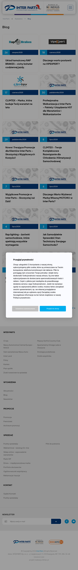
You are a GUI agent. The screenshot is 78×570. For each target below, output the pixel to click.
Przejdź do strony (53, 309)
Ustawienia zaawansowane (25, 309)
